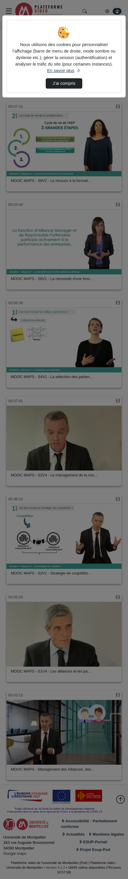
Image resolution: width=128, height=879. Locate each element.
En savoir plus (64, 70)
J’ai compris (63, 83)
